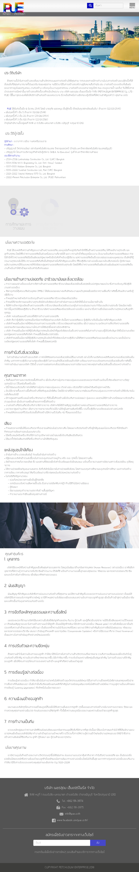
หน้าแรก (7, 14)
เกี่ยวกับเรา (19, 14)
